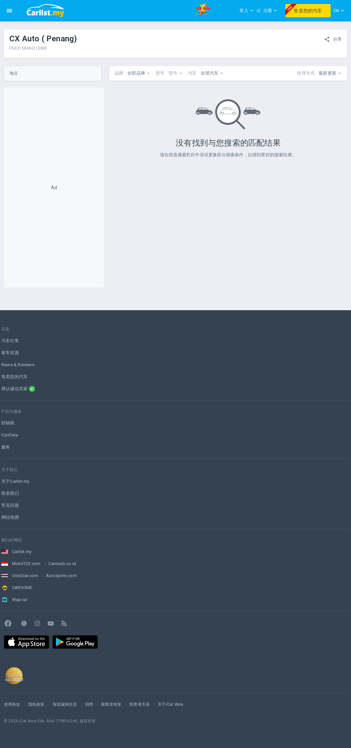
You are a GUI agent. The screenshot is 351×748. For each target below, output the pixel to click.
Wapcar (19, 599)
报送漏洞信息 (65, 704)
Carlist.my (21, 551)
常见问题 (10, 505)
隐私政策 (36, 704)
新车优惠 (10, 352)
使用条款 (12, 704)
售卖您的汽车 (303, 9)
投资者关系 (139, 704)
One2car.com (25, 575)
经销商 (8, 422)
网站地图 (10, 517)
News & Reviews (17, 364)
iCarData (9, 434)
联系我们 (10, 493)
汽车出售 (10, 340)
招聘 (89, 704)
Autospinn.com (61, 575)
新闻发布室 (111, 704)
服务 (5, 446)
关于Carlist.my (15, 481)
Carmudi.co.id (62, 563)
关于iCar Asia (170, 704)
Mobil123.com (26, 563)
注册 (270, 10)
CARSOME (22, 587)
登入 (246, 10)
